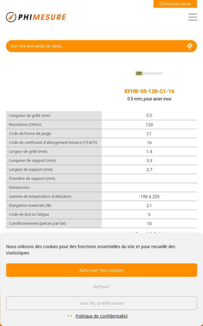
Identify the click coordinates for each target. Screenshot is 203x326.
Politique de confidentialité (102, 316)
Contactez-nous (175, 4)
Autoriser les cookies (101, 270)
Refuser (101, 286)
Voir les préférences (102, 303)
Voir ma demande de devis (101, 46)
